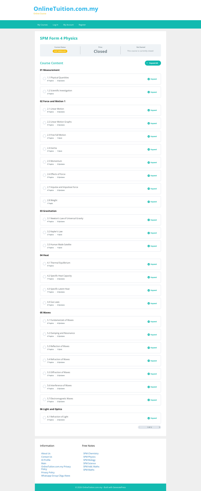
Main (43, 463)
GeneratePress (119, 487)
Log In (55, 24)
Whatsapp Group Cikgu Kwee (55, 475)
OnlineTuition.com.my (66, 8)
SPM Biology (89, 459)
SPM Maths (88, 469)
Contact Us (46, 456)
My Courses (42, 24)
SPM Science (89, 463)
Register (82, 24)
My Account (68, 24)
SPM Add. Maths (91, 466)
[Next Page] (159, 427)
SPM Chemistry (91, 453)
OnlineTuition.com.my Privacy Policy (56, 468)
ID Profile (46, 459)
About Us (45, 453)
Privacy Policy (48, 472)
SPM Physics (89, 456)
